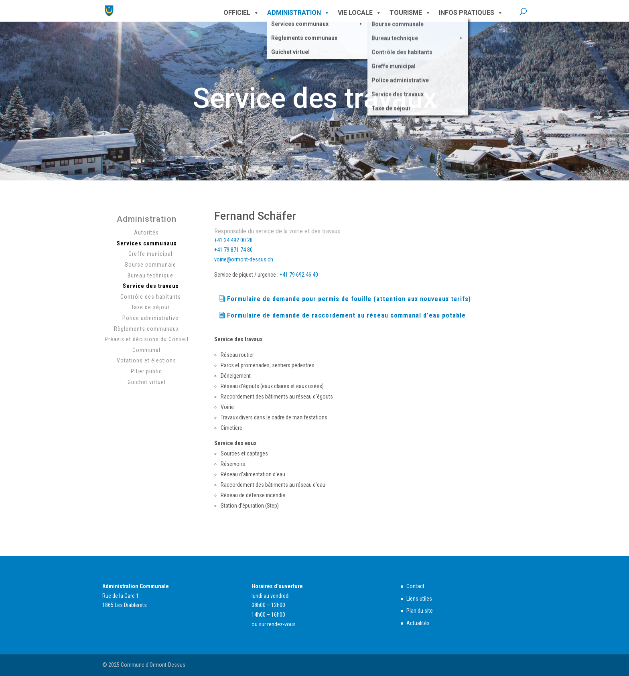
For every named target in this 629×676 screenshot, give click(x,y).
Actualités (418, 623)
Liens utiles (419, 598)
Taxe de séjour (150, 307)
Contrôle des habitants (150, 296)
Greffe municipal (150, 254)
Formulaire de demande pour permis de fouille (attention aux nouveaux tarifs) (349, 299)
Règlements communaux (146, 329)
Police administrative (150, 318)
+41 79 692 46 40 (299, 274)
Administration (298, 13)
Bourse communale (150, 264)
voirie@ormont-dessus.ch (243, 259)
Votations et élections (146, 360)
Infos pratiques (471, 13)
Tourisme (410, 13)
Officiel (241, 13)
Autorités (146, 232)
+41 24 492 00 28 (233, 240)
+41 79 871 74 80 (233, 250)
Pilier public (146, 371)
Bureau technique (150, 275)
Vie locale (359, 13)
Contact (415, 586)
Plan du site (419, 610)
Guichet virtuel (147, 382)
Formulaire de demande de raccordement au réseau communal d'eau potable (346, 315)
